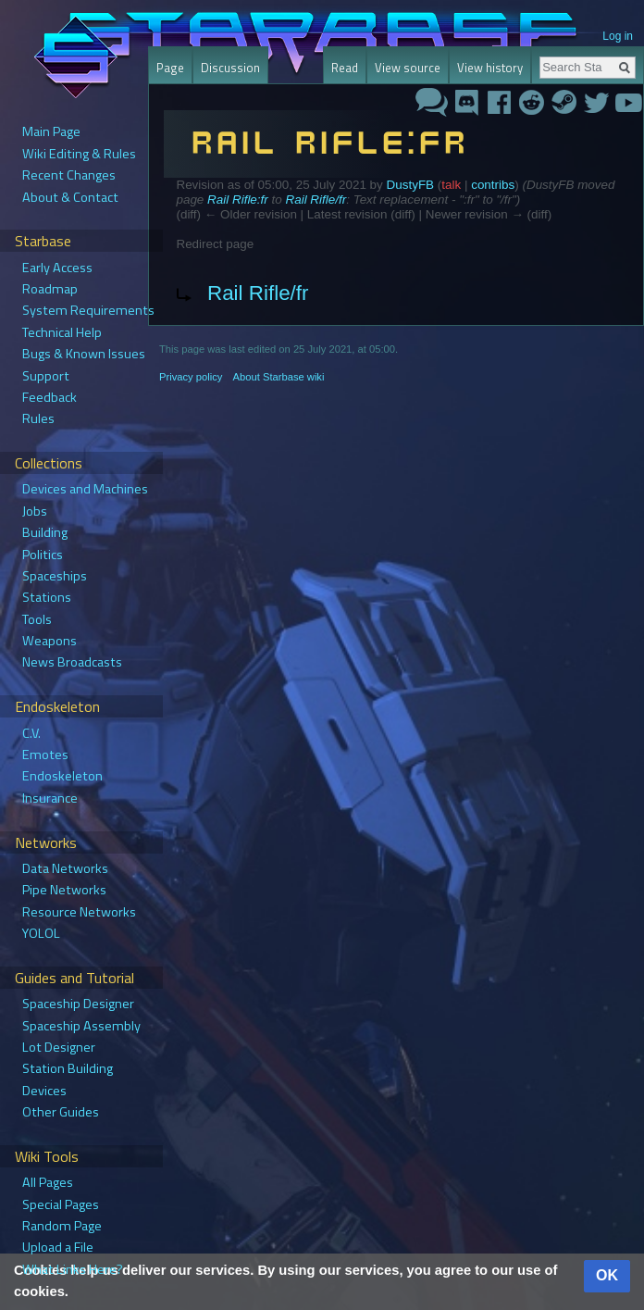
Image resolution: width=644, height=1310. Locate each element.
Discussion (230, 67)
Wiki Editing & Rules (79, 153)
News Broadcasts (72, 662)
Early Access (57, 267)
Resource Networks (79, 912)
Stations (46, 597)
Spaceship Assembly (81, 1026)
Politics (42, 554)
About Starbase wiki (279, 376)
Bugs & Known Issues (83, 353)
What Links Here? (72, 1269)
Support (45, 376)
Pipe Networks (64, 890)
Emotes (45, 754)
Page (170, 67)
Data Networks (65, 868)
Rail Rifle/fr (315, 199)
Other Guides (60, 1112)
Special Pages (60, 1204)
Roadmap (50, 289)
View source (407, 67)
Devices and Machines (85, 489)
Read (344, 67)
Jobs (34, 511)
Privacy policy (190, 376)
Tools (37, 619)
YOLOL (41, 933)
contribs (492, 185)
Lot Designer (58, 1047)
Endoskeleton (62, 776)
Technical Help (62, 332)
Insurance (50, 798)
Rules (38, 418)
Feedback (49, 397)
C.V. (31, 733)
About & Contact (70, 197)
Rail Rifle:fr (237, 199)
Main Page (51, 131)
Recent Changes (69, 175)
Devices (44, 1090)
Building (45, 532)
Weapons (49, 640)
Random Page (62, 1226)
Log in (617, 36)
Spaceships (54, 576)
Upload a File (57, 1247)
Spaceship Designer (78, 1003)
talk (451, 185)
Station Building (67, 1068)
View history (490, 67)
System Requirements (88, 310)
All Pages (47, 1182)
